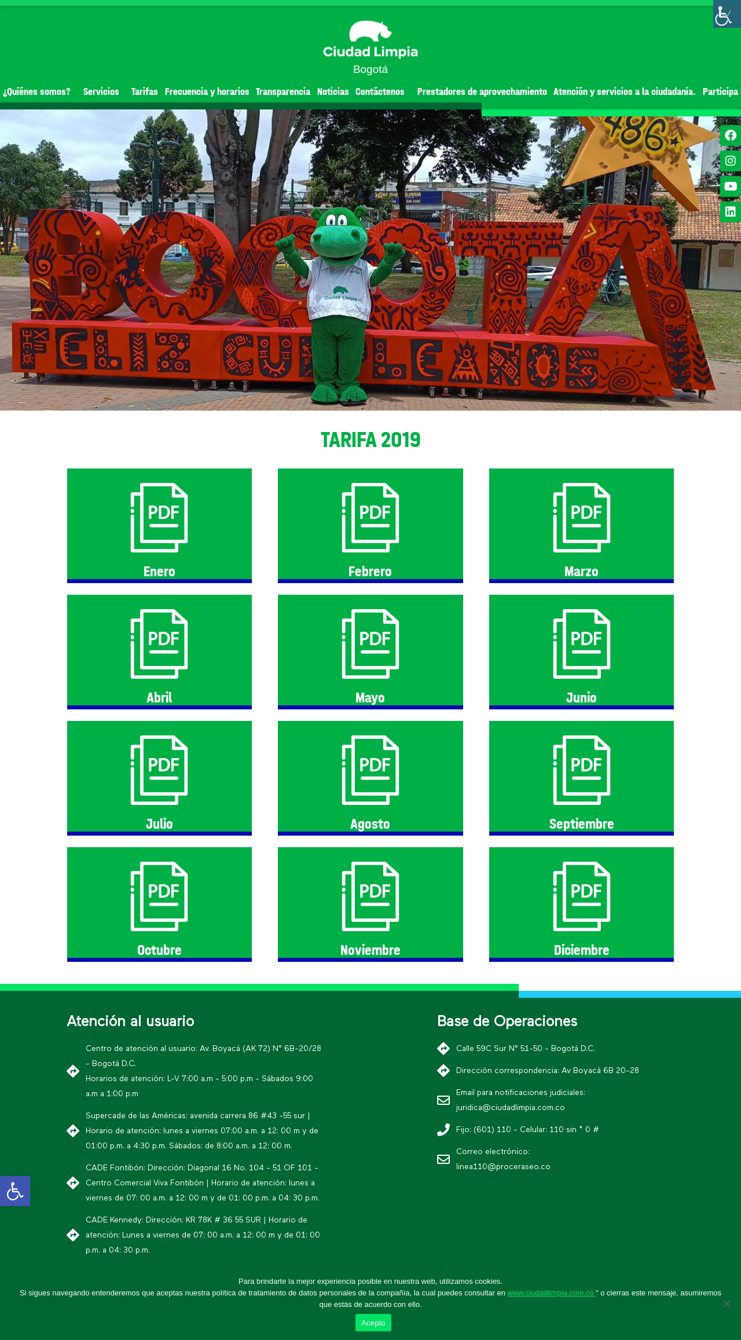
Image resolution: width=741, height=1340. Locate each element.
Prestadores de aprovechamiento (482, 92)
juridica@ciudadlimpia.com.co (510, 1108)
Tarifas (144, 92)
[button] (349, 400)
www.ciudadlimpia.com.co (552, 1292)
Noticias (333, 92)
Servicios (104, 92)
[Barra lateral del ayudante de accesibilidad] (727, 14)
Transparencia (283, 92)
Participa (720, 92)
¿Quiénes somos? (39, 92)
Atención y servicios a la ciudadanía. (624, 92)
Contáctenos (382, 92)
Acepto (373, 1323)
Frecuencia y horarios (207, 92)
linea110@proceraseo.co (503, 1167)
